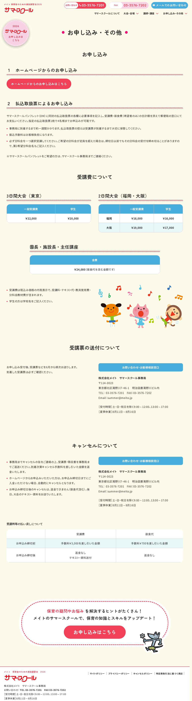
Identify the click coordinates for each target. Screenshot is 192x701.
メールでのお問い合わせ (171, 5)
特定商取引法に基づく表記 (169, 673)
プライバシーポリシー (119, 673)
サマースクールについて (107, 13)
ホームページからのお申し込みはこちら (39, 84)
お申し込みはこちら (94, 632)
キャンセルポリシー (142, 673)
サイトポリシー (97, 673)
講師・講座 (148, 13)
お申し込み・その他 (173, 13)
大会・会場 (129, 13)
